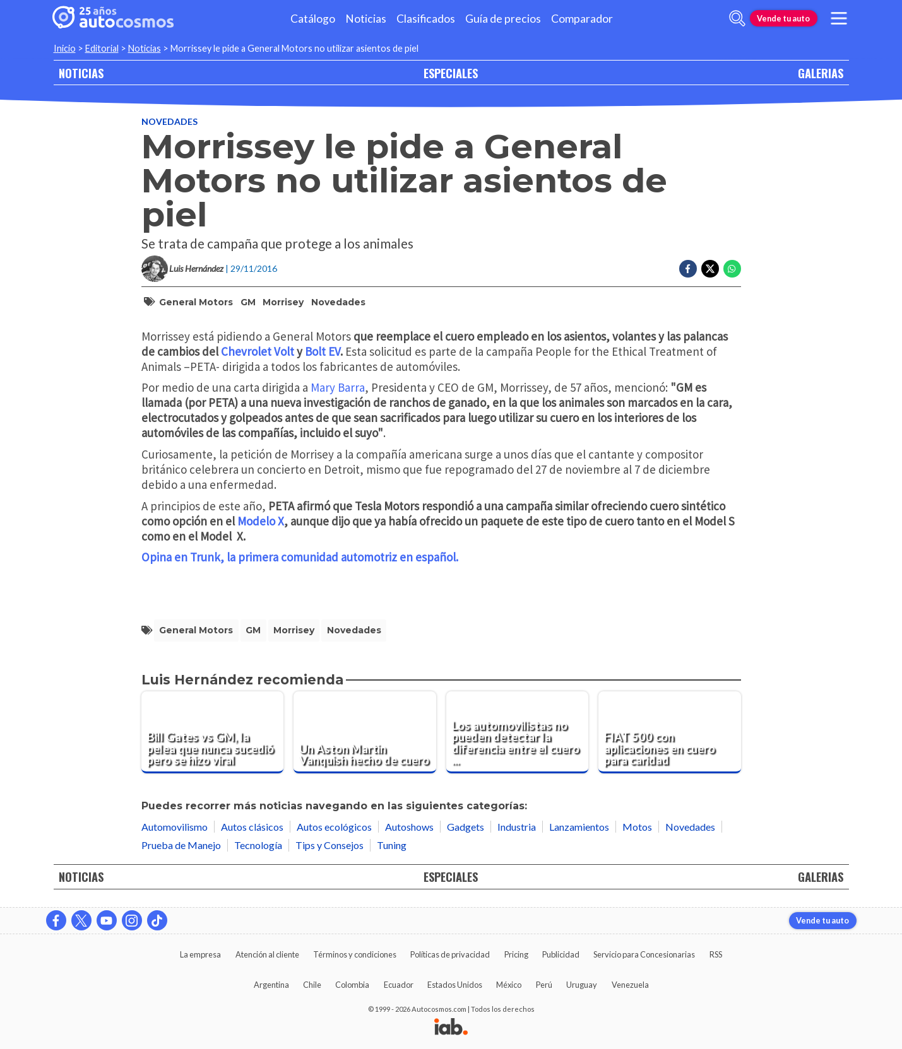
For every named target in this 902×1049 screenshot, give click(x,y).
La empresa (200, 954)
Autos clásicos (252, 827)
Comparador (582, 18)
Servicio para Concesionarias (644, 954)
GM (248, 302)
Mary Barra (338, 387)
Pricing (516, 954)
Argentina (271, 985)
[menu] (838, 18)
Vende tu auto (783, 18)
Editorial (102, 48)
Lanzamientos (579, 827)
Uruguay (581, 985)
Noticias (365, 18)
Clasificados (425, 18)
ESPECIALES (451, 72)
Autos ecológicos (334, 827)
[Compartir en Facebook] (688, 269)
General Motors (196, 302)
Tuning (391, 845)
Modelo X (260, 521)
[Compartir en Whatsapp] (732, 269)
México (508, 985)
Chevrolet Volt (257, 351)
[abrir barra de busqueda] (737, 18)
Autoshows (409, 827)
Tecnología (258, 845)
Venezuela (630, 985)
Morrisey (283, 302)
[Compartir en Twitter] (710, 269)
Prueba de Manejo (181, 845)
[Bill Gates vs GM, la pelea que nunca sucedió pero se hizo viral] (212, 732)
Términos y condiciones (354, 954)
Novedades (169, 121)
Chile (312, 985)
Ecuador (398, 985)
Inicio (65, 48)
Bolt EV (322, 351)
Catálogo (312, 18)
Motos (637, 827)
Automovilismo (174, 827)
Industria (516, 827)
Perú (544, 985)
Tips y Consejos (329, 845)
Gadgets (465, 827)
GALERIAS (820, 72)
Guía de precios (503, 18)
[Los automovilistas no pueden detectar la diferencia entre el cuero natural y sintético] (517, 732)
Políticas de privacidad (450, 954)
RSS (715, 954)
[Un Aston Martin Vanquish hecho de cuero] (365, 732)
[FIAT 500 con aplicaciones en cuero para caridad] (669, 732)
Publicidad (560, 954)
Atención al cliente (267, 954)
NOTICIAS (81, 72)
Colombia (352, 985)
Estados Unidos (454, 985)
